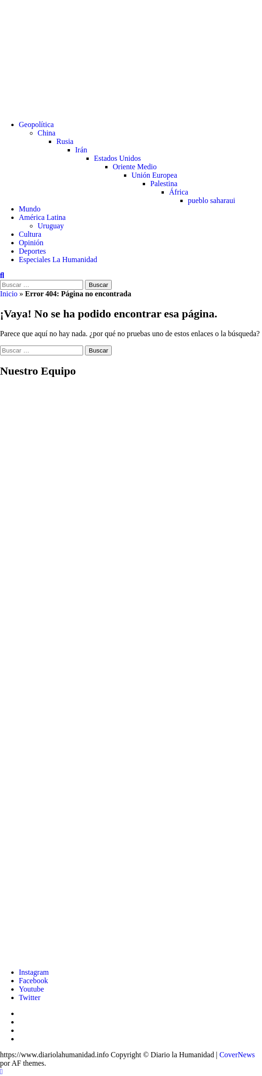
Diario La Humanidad (123, 44)
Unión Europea (154, 175)
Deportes (32, 251)
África (178, 192)
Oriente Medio (135, 167)
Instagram (34, 972)
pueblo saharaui (211, 200)
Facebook (33, 981)
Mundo (29, 209)
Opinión (31, 243)
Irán (81, 150)
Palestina (163, 184)
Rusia (64, 141)
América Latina (42, 217)
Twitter (29, 997)
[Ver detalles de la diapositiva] (140, 956)
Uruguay (51, 226)
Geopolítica (36, 124)
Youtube (31, 989)
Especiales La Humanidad (58, 259)
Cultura (30, 234)
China (46, 133)
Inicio (8, 294)
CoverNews (237, 1055)
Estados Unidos (117, 158)
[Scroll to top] (1, 1072)
